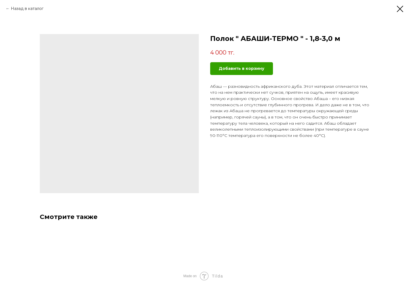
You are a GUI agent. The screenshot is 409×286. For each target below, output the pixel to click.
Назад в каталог (27, 8)
